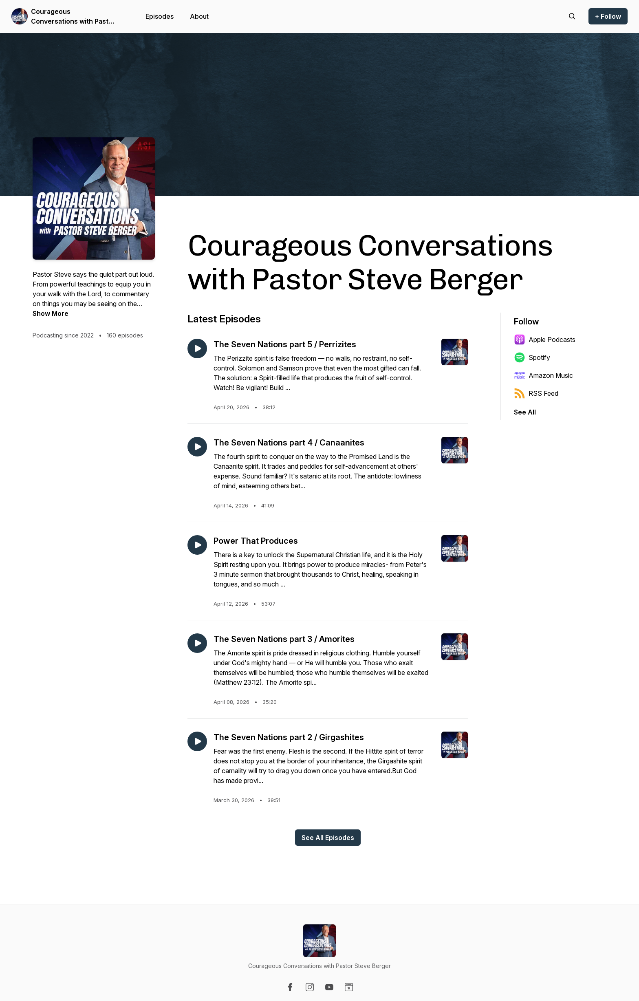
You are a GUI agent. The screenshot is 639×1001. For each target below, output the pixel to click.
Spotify (532, 357)
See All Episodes (328, 837)
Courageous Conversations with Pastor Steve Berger (73, 16)
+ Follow (608, 16)
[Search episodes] (572, 16)
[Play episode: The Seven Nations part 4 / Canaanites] (197, 446)
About (199, 16)
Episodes (159, 16)
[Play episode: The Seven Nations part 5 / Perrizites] (197, 348)
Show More (50, 313)
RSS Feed (536, 393)
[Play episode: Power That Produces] (197, 545)
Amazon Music (543, 375)
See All (525, 412)
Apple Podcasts (544, 339)
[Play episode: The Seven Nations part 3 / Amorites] (197, 643)
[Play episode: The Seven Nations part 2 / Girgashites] (197, 741)
